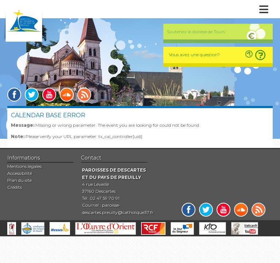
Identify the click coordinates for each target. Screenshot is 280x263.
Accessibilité (19, 173)
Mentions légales (24, 166)
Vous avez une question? (194, 54)
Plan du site (19, 180)
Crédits (14, 187)
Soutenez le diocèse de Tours (196, 31)
